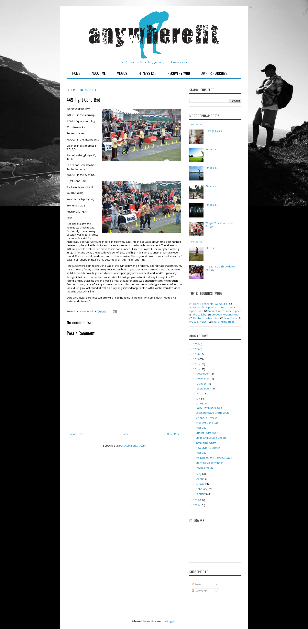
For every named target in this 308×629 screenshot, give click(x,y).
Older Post (173, 434)
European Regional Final (224, 314)
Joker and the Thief (222, 321)
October (201, 383)
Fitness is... (211, 149)
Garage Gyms (213, 131)
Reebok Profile (204, 467)
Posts (196, 584)
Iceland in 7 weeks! (207, 418)
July (198, 398)
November (203, 378)
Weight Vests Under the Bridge (219, 224)
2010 (196, 500)
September (203, 388)
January (201, 494)
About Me (99, 73)
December (202, 373)
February (202, 489)
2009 (196, 505)
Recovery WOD (179, 73)
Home (76, 73)
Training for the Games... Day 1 (214, 458)
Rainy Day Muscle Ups (209, 408)
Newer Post (76, 434)
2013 (196, 359)
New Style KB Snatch (208, 448)
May (199, 474)
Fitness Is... (147, 73)
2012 (196, 364)
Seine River (230, 318)
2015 (196, 349)
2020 (196, 344)
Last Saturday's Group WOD (212, 412)
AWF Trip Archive (214, 73)
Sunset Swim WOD (207, 433)
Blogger (170, 621)
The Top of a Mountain (206, 318)
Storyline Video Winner (209, 462)
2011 (196, 369)
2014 (196, 354)
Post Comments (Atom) (132, 445)
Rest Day (201, 427)
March (200, 484)
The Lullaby (199, 314)
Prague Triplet (197, 321)
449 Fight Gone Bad (207, 423)
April (199, 479)
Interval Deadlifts (206, 443)
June (199, 403)
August (200, 393)
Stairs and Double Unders (211, 437)
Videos (122, 73)
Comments (199, 591)
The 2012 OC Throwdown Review (220, 268)
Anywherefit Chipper (201, 307)
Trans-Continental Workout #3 (210, 304)
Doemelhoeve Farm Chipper (224, 311)
